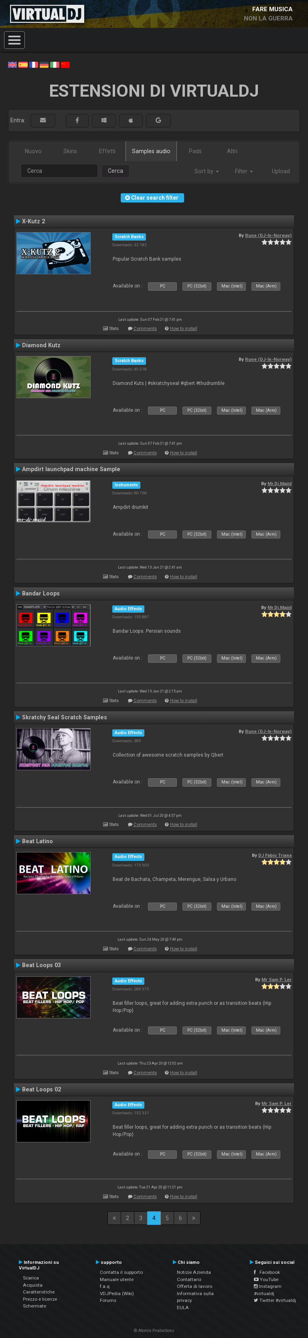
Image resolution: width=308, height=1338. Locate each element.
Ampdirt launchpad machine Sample (71, 469)
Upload (281, 171)
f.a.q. (105, 1286)
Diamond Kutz (41, 345)
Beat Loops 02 (41, 1089)
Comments (145, 328)
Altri (232, 151)
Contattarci (189, 1279)
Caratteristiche (39, 1292)
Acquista (33, 1285)
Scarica (31, 1278)
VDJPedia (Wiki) (117, 1293)
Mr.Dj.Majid (279, 483)
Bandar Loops (41, 593)
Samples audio (151, 151)
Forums (108, 1300)
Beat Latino (37, 841)
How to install (183, 328)
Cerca (115, 171)
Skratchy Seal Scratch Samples (64, 717)
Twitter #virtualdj (275, 1300)
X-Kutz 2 (33, 221)
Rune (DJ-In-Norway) (268, 235)
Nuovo (33, 151)
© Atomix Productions (154, 1330)
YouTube (266, 1279)
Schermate (34, 1306)
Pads (195, 151)
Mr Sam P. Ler (276, 979)
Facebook (267, 1272)
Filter (244, 171)
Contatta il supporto (121, 1272)
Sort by (207, 171)
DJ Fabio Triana (275, 855)
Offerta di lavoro (194, 1286)
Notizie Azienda (194, 1272)
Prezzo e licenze (40, 1299)
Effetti (107, 151)
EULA (183, 1307)
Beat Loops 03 (41, 965)
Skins (70, 151)
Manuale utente (117, 1279)
